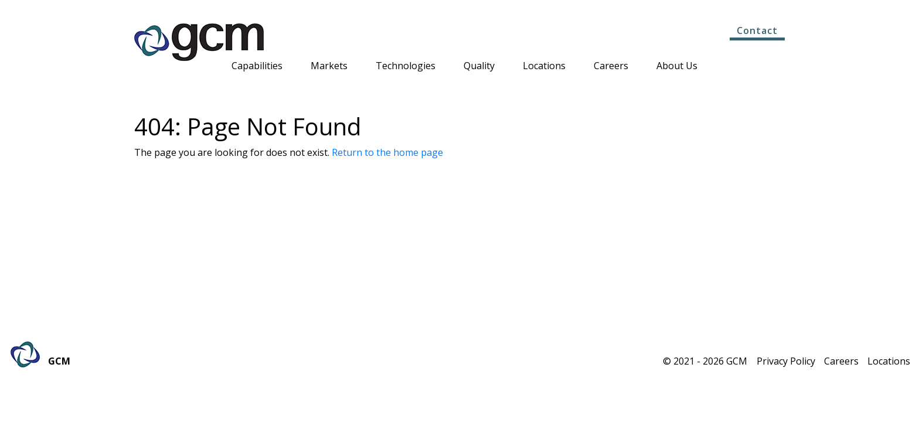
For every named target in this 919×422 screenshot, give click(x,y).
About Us (676, 66)
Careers (611, 66)
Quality (479, 66)
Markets (329, 66)
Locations (544, 66)
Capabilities (257, 66)
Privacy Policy (786, 361)
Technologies (405, 66)
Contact (757, 30)
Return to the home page (387, 152)
